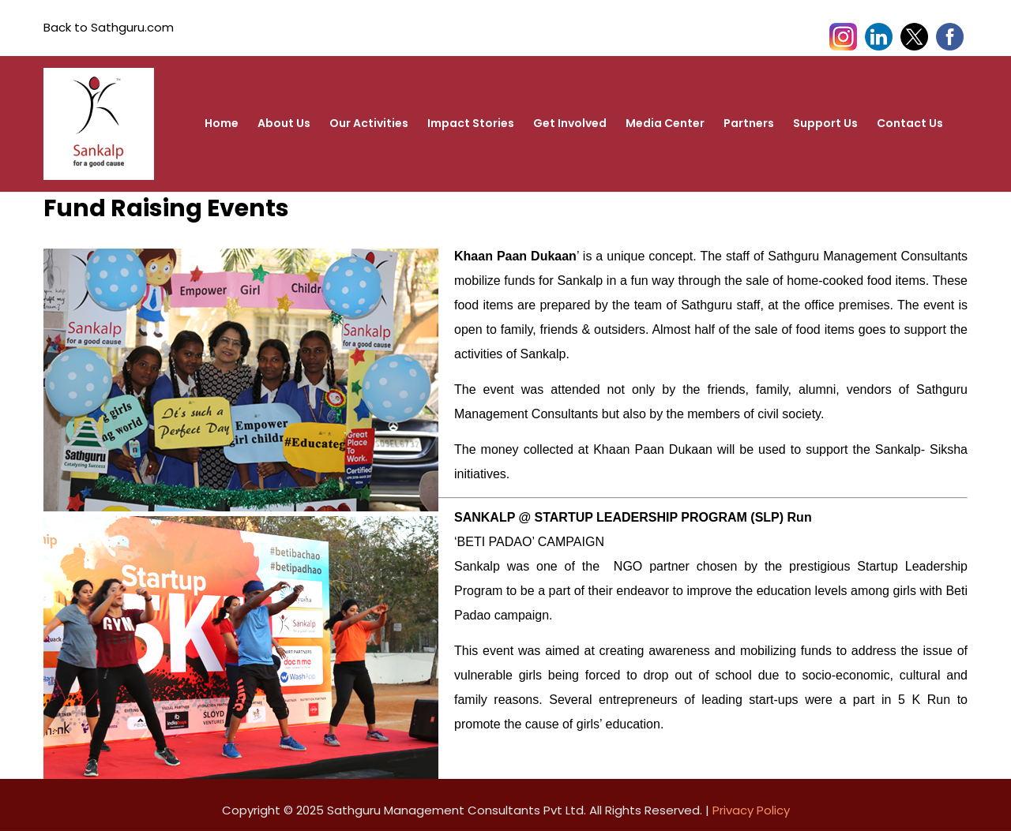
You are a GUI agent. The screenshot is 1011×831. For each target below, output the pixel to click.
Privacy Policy (751, 810)
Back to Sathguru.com (108, 27)
